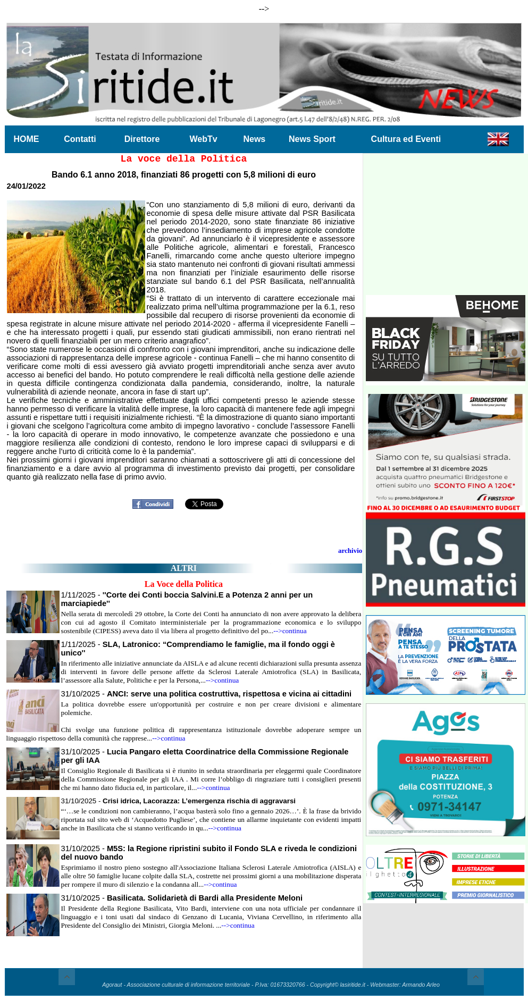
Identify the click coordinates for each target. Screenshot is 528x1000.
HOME (26, 139)
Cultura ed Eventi (406, 139)
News (254, 139)
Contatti (80, 139)
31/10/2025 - (206, 694)
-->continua (289, 631)
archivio (350, 550)
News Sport (312, 139)
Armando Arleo (421, 984)
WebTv (203, 139)
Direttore (142, 139)
